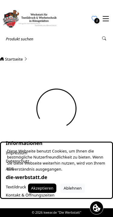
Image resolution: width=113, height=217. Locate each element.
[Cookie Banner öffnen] (96, 208)
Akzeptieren (42, 188)
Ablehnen (73, 188)
